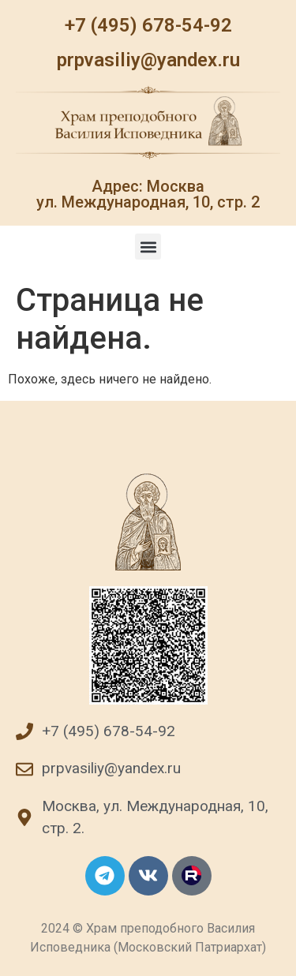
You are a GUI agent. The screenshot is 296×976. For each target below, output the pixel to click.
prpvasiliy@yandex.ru (148, 60)
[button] (148, 247)
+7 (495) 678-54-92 (148, 25)
